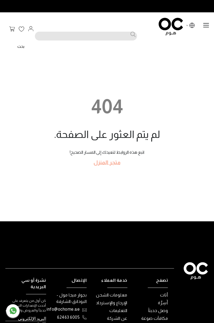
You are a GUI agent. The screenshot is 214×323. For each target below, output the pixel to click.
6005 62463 (68, 317)
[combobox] (86, 36)
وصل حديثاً (158, 310)
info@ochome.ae (63, 309)
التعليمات (118, 310)
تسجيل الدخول (31, 28)
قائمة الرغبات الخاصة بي (21, 29)
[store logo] (170, 27)
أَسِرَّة (163, 302)
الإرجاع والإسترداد (111, 302)
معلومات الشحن (111, 295)
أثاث (164, 295)
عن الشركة (117, 318)
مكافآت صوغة (154, 318)
